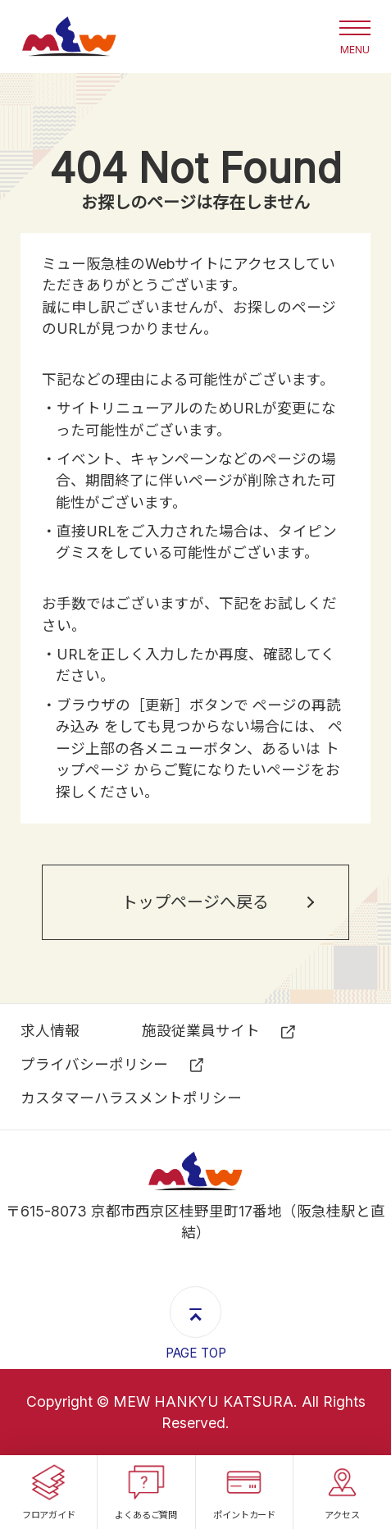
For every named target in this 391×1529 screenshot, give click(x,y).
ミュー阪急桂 (69, 37)
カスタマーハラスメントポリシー (131, 1098)
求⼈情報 (50, 1030)
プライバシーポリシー (94, 1064)
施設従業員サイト (201, 1030)
